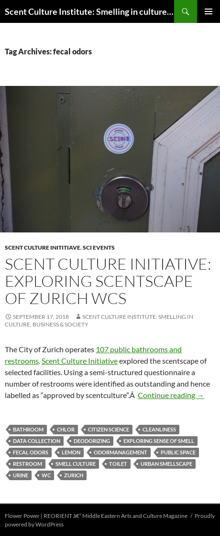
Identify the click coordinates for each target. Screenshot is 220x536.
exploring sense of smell (158, 441)
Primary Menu (208, 11)
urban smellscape (166, 464)
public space (178, 452)
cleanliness (159, 429)
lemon (71, 452)
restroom (27, 464)
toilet (118, 464)
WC (46, 475)
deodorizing (92, 441)
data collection (36, 441)
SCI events (99, 247)
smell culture (75, 464)
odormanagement (120, 452)
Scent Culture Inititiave (42, 247)
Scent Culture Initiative (80, 360)
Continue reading (171, 394)
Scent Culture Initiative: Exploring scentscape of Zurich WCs (108, 281)
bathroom (28, 429)
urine (20, 475)
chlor (66, 429)
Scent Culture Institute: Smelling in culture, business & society (89, 11)
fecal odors (30, 452)
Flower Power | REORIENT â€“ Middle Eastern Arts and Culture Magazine (96, 515)
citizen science (108, 429)
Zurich (73, 475)
